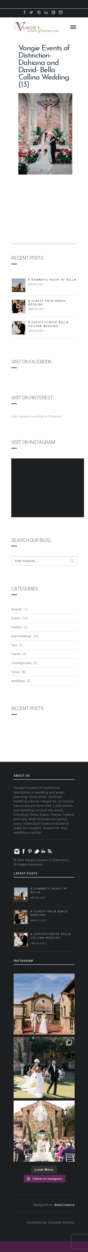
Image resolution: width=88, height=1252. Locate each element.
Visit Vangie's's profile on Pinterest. (36, 416)
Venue (15, 672)
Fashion (16, 627)
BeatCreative (64, 1205)
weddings (18, 681)
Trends (16, 654)
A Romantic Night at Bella (52, 279)
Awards (16, 609)
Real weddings (21, 636)
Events (15, 618)
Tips (14, 645)
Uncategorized (21, 663)
